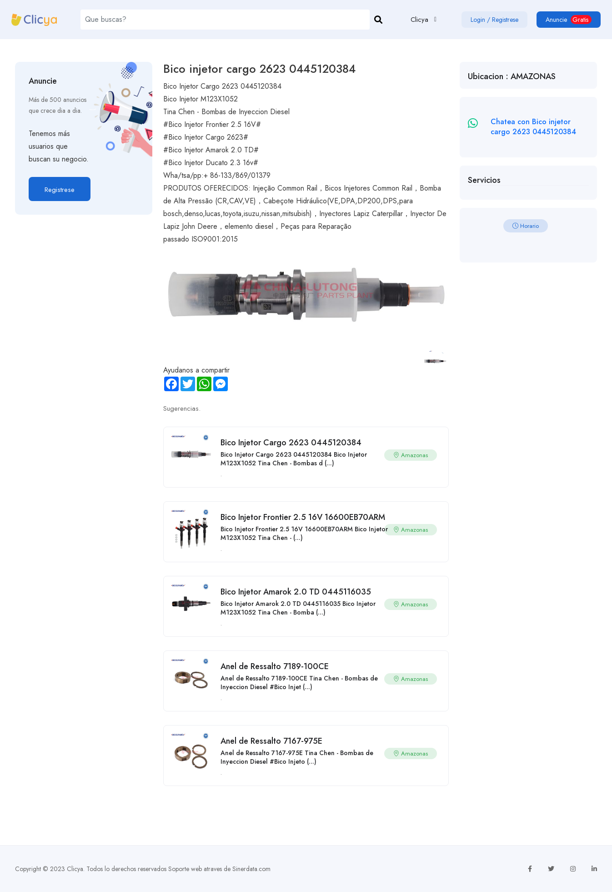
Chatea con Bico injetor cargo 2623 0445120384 (533, 126)
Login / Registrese (494, 19)
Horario (525, 226)
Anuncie (569, 19)
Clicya (75, 868)
